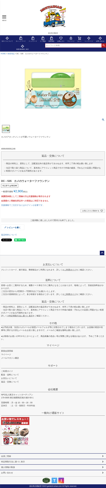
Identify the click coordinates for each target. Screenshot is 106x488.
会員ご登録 (6, 456)
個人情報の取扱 (8, 467)
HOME (3, 54)
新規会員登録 (7, 351)
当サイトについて (7, 39)
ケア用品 (43, 39)
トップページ (89, 39)
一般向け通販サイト (53, 413)
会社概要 (53, 389)
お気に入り (60, 39)
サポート (53, 365)
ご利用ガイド (70, 270)
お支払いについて (53, 264)
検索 (103, 45)
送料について (53, 280)
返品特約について (9, 235)
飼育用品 (51, 39)
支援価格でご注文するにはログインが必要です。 (23, 205)
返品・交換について (53, 301)
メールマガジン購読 (10, 358)
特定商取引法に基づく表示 (21, 316)
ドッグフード (33, 39)
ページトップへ (102, 253)
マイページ (70, 39)
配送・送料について (10, 375)
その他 (53, 323)
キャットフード (21, 39)
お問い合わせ (7, 473)
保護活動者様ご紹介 (22, 47)
